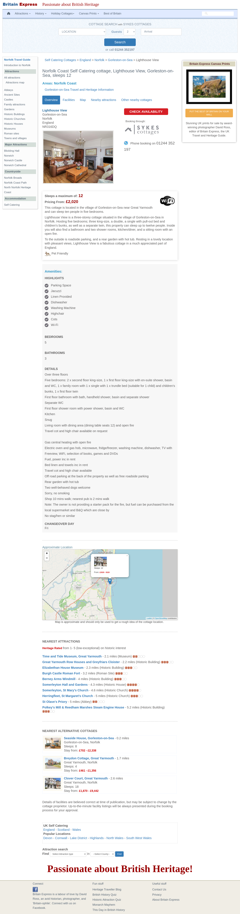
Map (83, 100)
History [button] (40, 13)
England (85, 60)
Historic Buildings (14, 114)
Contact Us (159, 889)
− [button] (47, 558)
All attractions (12, 77)
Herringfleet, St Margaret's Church (67, 696)
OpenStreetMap (161, 618)
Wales (76, 829)
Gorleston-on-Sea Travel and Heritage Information (79, 89)
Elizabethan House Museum (63, 667)
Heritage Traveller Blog (106, 889)
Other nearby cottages (136, 100)
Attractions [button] (23, 13)
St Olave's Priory (54, 701)
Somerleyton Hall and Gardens (65, 684)
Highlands (97, 838)
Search (120, 42)
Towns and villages (15, 138)
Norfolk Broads (13, 177)
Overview (51, 100)
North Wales (114, 838)
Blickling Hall (11, 150)
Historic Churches (14, 118)
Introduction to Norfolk (17, 65)
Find (45, 853)
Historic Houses (13, 123)
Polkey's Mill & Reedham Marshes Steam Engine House (83, 707)
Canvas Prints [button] (89, 13)
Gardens (9, 109)
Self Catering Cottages (60, 60)
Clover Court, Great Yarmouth (86, 778)
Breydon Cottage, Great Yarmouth (89, 758)
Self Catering (12, 204)
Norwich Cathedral (15, 165)
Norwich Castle (13, 160)
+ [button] (47, 553)
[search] (218, 13)
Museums (10, 128)
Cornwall (61, 838)
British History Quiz (104, 894)
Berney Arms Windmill (58, 679)
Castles (8, 99)
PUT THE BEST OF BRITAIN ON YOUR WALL (209, 113)
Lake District (78, 838)
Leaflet (149, 618)
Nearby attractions (103, 100)
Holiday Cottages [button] (62, 13)
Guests (117, 31)
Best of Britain (112, 13)
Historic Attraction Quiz (106, 899)
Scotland (64, 829)
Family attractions (14, 104)
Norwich (9, 155)
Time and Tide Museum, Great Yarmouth (72, 656)
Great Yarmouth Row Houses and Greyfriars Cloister (81, 662)
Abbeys (8, 90)
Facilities (69, 100)
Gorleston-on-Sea (120, 60)
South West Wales (139, 838)
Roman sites (11, 133)
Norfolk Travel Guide (17, 59)
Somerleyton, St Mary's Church (65, 690)
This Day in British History (108, 909)
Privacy (157, 894)
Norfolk (99, 60)
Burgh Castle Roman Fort (61, 673)
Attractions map (15, 82)
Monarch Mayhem (103, 904)
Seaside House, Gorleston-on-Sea (89, 738)
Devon (47, 838)
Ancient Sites (12, 94)
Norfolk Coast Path (15, 182)
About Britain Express (165, 899)
